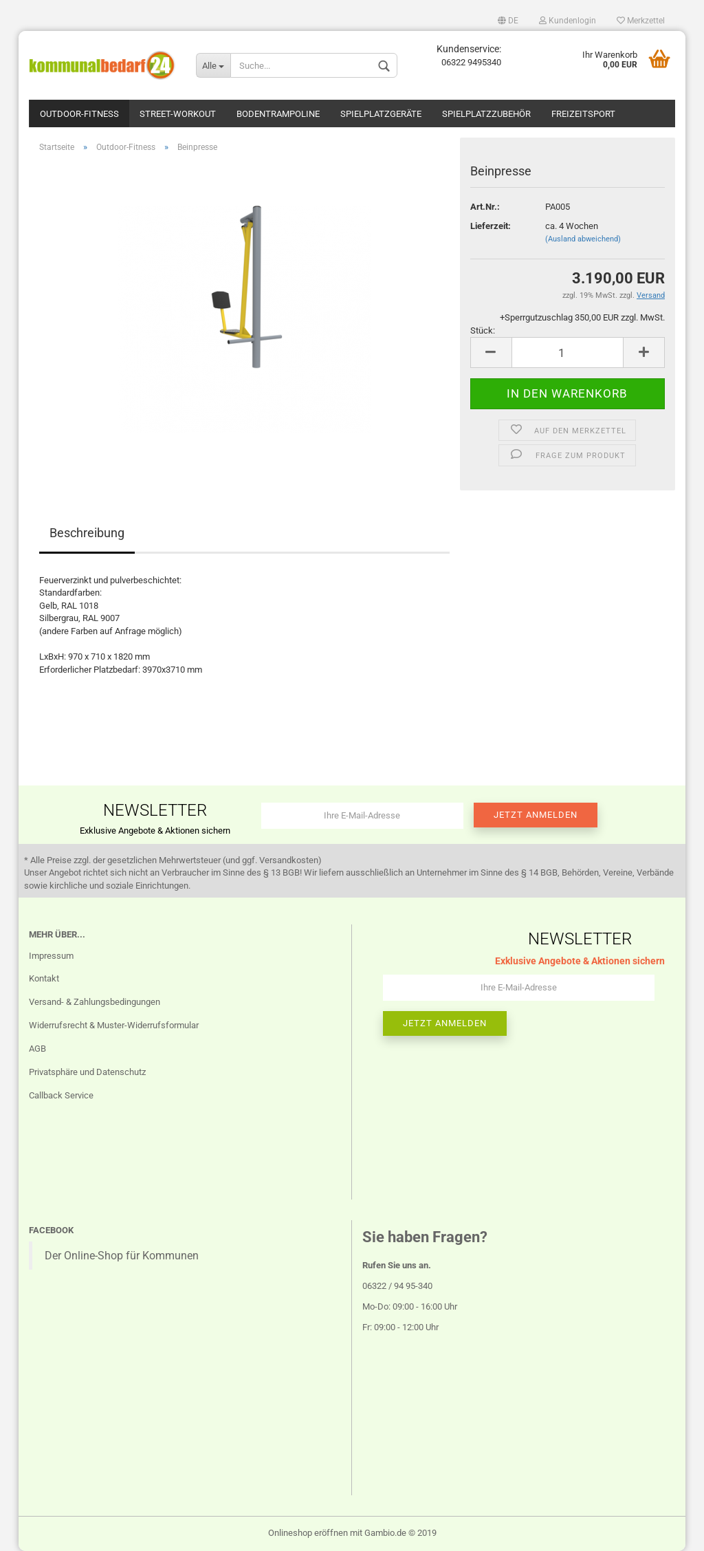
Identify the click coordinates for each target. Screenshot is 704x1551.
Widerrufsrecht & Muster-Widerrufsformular (114, 1025)
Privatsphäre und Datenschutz (87, 1072)
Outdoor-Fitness (79, 114)
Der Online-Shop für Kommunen (122, 1255)
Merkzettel (641, 20)
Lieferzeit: (490, 226)
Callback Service (61, 1095)
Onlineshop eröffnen (308, 1533)
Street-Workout (178, 114)
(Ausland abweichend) (583, 239)
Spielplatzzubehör (486, 114)
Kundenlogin (567, 20)
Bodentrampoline (278, 114)
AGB (37, 1048)
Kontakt (44, 978)
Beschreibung (87, 532)
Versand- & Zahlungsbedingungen (94, 1002)
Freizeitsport (583, 114)
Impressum (51, 956)
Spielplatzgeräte (380, 114)
